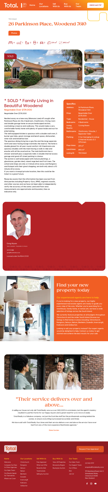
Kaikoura (23, 483)
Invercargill (24, 480)
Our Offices (73, 468)
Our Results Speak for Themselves (10, 474)
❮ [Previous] (7, 69)
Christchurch (24, 462)
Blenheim (23, 474)
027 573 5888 (10, 250)
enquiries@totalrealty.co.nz (94, 467)
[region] (54, 69)
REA (70, 471)
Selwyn (22, 468)
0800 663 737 (95, 5)
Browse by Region (59, 465)
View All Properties (59, 462)
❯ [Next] (79, 69)
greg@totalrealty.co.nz (13, 252)
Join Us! (71, 474)
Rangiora (23, 465)
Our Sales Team (9, 470)
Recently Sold (41, 468)
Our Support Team (75, 465)
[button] (32, 5)
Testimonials (41, 471)
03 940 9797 (89, 463)
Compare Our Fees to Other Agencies (10, 466)
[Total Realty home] (15, 5)
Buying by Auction (59, 468)
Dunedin (23, 477)
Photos (14, 33)
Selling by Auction (43, 474)
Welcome (7, 462)
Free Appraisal (41, 462)
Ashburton (23, 486)
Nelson (22, 471)
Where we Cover (10, 478)
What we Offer (42, 465)
